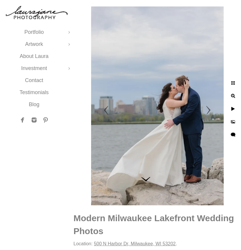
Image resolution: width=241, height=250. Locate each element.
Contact (34, 80)
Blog (34, 104)
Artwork (34, 44)
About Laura (34, 56)
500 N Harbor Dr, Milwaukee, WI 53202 (134, 243)
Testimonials (33, 92)
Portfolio (34, 32)
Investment (34, 68)
